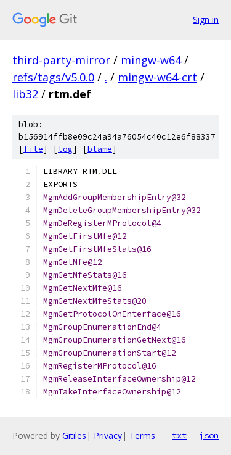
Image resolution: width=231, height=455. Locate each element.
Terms (142, 435)
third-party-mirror (61, 59)
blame (99, 149)
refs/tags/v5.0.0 (53, 77)
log (65, 149)
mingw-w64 (151, 59)
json (209, 435)
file (33, 149)
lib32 (25, 93)
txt (179, 435)
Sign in (206, 19)
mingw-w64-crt (157, 77)
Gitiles (74, 435)
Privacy (108, 435)
